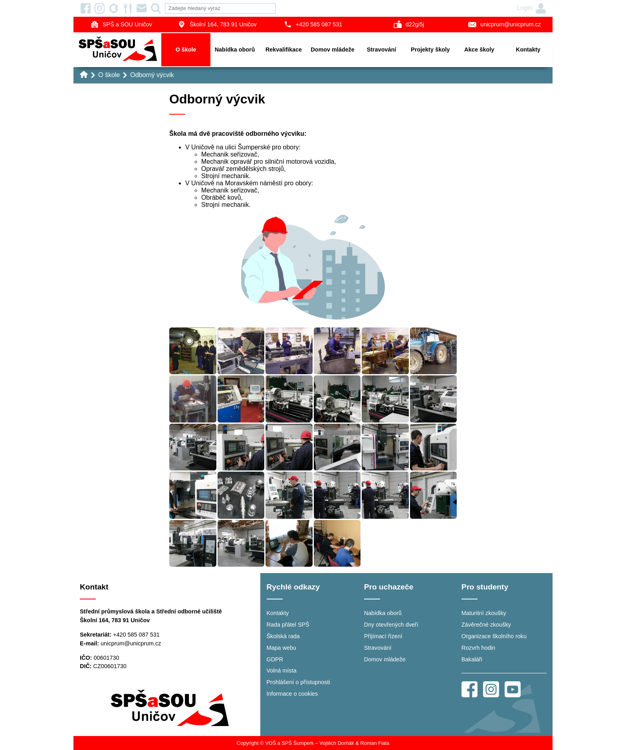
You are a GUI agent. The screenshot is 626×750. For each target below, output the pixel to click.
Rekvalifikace (283, 49)
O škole (186, 49)
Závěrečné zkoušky (486, 624)
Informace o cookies (292, 693)
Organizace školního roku (494, 636)
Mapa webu (281, 648)
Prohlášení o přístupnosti (298, 682)
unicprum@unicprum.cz (504, 24)
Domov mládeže (333, 49)
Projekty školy (430, 49)
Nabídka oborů (235, 49)
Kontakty (528, 49)
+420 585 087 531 (313, 24)
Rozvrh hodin (478, 648)
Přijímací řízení (383, 636)
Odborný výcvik (152, 74)
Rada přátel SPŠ (288, 624)
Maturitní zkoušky (484, 613)
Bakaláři (472, 659)
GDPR (275, 659)
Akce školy (479, 49)
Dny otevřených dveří (391, 624)
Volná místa (282, 670)
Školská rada (283, 636)
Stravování (381, 49)
